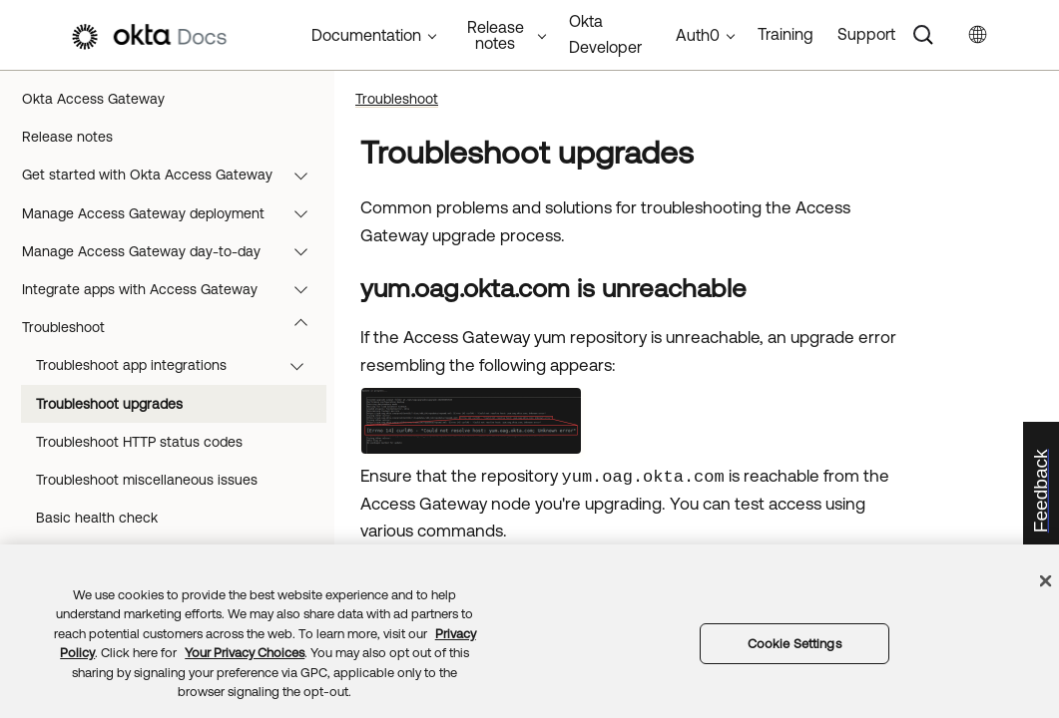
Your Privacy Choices (244, 652)
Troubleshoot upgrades (109, 404)
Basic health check (97, 518)
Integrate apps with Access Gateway (174, 289)
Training (785, 34)
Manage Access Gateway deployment (174, 213)
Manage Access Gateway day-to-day (174, 251)
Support (866, 34)
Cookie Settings (794, 643)
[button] (305, 174)
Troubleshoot (174, 327)
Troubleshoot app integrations (179, 365)
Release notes (67, 137)
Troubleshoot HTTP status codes (139, 442)
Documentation (366, 35)
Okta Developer (605, 34)
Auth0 (698, 35)
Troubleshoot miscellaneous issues (147, 480)
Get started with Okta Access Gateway (174, 174)
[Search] (923, 35)
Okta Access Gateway (93, 99)
